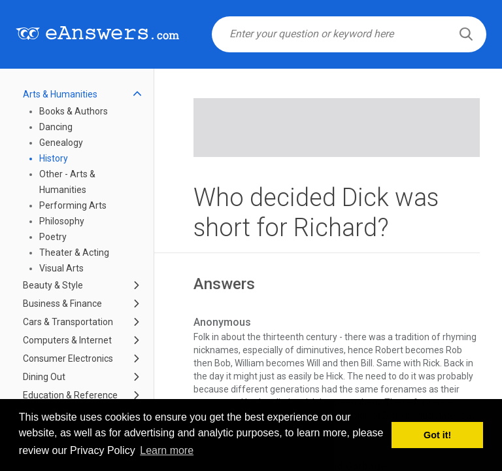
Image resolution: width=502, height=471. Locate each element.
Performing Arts (73, 205)
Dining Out (44, 377)
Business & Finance (62, 303)
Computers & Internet (67, 340)
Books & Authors (73, 111)
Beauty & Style (53, 285)
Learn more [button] (166, 450)
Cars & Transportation (68, 322)
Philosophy (61, 221)
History (53, 158)
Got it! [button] (437, 435)
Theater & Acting (74, 252)
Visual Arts (61, 268)
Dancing (56, 127)
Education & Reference (70, 395)
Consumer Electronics (68, 358)
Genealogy (61, 142)
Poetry (53, 237)
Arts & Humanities (60, 94)
